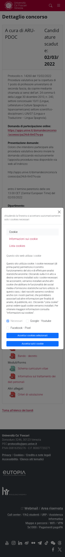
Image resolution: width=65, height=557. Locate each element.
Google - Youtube (40, 321)
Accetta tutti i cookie (33, 343)
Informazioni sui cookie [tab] (23, 239)
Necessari (17, 321)
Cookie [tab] (13, 232)
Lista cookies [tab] (17, 246)
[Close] (59, 212)
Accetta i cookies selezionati (32, 335)
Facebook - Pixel (21, 328)
